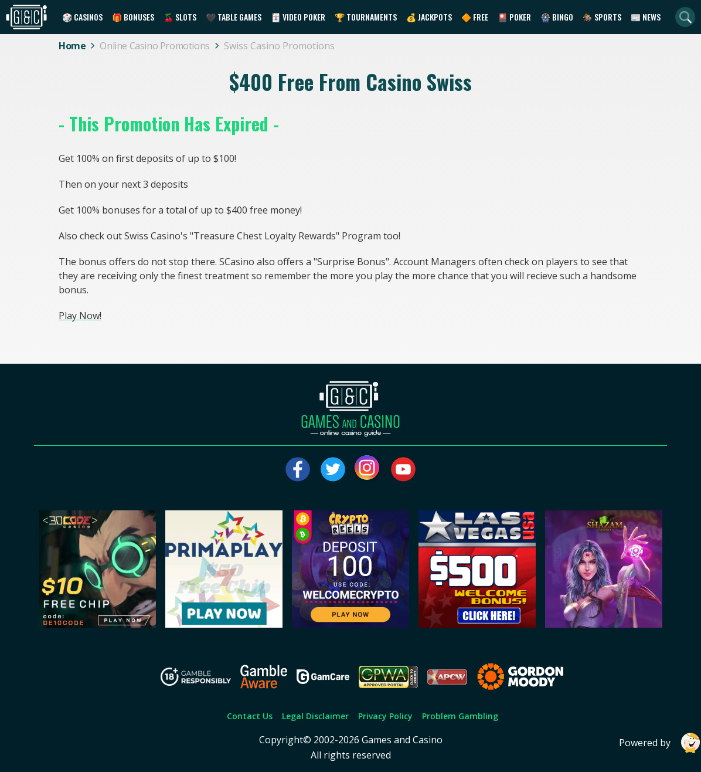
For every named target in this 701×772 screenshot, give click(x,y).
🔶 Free (474, 17)
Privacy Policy (385, 716)
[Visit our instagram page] (368, 469)
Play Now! (80, 315)
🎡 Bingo (556, 17)
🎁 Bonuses (133, 17)
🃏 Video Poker (298, 17)
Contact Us (250, 716)
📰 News (646, 17)
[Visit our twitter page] (332, 469)
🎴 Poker (514, 17)
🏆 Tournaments (366, 17)
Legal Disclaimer (315, 716)
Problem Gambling (460, 716)
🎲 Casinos (82, 17)
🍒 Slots (180, 17)
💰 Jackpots (429, 17)
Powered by (660, 743)
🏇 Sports (602, 17)
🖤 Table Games (233, 17)
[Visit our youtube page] (403, 469)
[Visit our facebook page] (297, 469)
